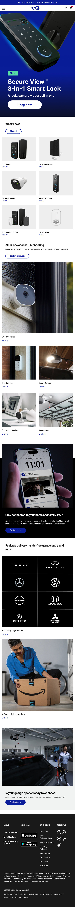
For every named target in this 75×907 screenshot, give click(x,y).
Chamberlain (62, 874)
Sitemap (18, 897)
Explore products (17, 256)
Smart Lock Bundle (10, 232)
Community (45, 857)
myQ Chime (44, 232)
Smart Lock (6, 164)
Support (26, 897)
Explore (5, 341)
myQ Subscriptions (46, 837)
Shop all (13, 131)
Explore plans (15, 530)
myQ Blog (44, 866)
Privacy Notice (33, 894)
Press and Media (20, 894)
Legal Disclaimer (46, 894)
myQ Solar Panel (46, 164)
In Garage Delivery (44, 848)
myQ (42, 874)
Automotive (45, 853)
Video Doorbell (45, 198)
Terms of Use (58, 894)
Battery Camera (8, 198)
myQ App (44, 831)
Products (44, 862)
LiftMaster (49, 874)
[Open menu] (3, 9)
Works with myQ (46, 842)
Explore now (52, 2)
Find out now (15, 802)
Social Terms (8, 897)
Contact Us (8, 894)
